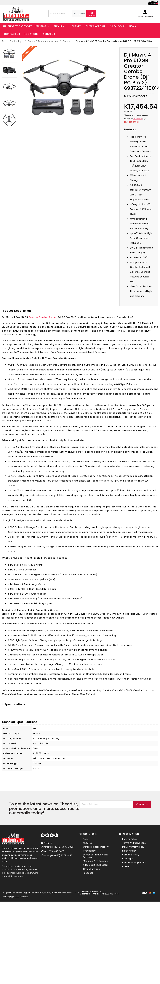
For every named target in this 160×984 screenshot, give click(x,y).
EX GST (153, 3)
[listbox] (79, 13)
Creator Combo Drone (42, 317)
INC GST (157, 3)
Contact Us (137, 119)
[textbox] (60, 13)
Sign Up (143, 804)
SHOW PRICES (153, 1)
